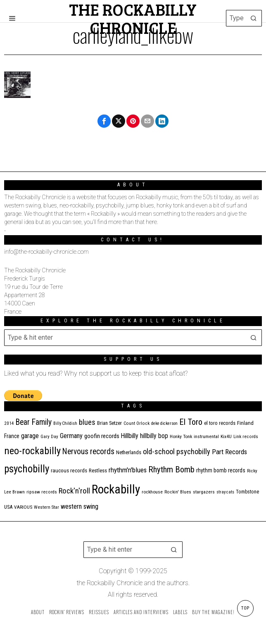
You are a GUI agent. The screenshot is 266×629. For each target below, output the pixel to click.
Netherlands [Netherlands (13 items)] (128, 452)
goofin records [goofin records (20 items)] (101, 436)
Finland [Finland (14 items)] (245, 423)
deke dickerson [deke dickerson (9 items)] (164, 423)
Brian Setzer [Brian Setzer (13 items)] (109, 423)
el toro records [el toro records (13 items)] (219, 423)
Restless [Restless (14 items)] (98, 470)
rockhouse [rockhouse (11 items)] (152, 492)
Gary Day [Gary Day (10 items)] (49, 436)
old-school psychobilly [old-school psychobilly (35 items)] (176, 451)
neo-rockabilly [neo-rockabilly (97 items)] (32, 451)
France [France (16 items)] (11, 436)
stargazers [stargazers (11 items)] (204, 492)
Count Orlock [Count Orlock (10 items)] (137, 423)
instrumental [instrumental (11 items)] (206, 436)
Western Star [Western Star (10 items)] (46, 507)
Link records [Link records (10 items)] (245, 436)
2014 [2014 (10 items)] (9, 423)
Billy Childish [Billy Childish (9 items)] (65, 423)
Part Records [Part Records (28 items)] (229, 452)
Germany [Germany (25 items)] (71, 436)
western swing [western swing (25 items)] (79, 506)
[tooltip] (104, 121)
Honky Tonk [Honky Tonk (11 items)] (181, 436)
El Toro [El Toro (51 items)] (190, 422)
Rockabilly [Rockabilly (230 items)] (116, 489)
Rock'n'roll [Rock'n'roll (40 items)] (74, 491)
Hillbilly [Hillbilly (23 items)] (129, 436)
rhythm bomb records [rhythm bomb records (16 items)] (220, 470)
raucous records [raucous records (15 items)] (69, 470)
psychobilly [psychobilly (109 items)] (26, 469)
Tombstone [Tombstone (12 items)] (247, 492)
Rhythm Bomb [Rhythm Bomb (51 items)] (171, 469)
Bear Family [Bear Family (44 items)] (34, 422)
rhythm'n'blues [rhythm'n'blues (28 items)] (128, 470)
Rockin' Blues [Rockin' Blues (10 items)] (177, 492)
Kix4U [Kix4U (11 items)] (226, 436)
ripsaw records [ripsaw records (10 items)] (41, 492)
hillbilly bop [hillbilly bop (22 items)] (154, 436)
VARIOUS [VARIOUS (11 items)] (23, 507)
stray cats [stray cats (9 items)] (225, 492)
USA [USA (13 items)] (8, 507)
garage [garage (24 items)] (30, 436)
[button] (253, 18)
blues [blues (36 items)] (87, 422)
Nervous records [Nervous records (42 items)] (88, 451)
